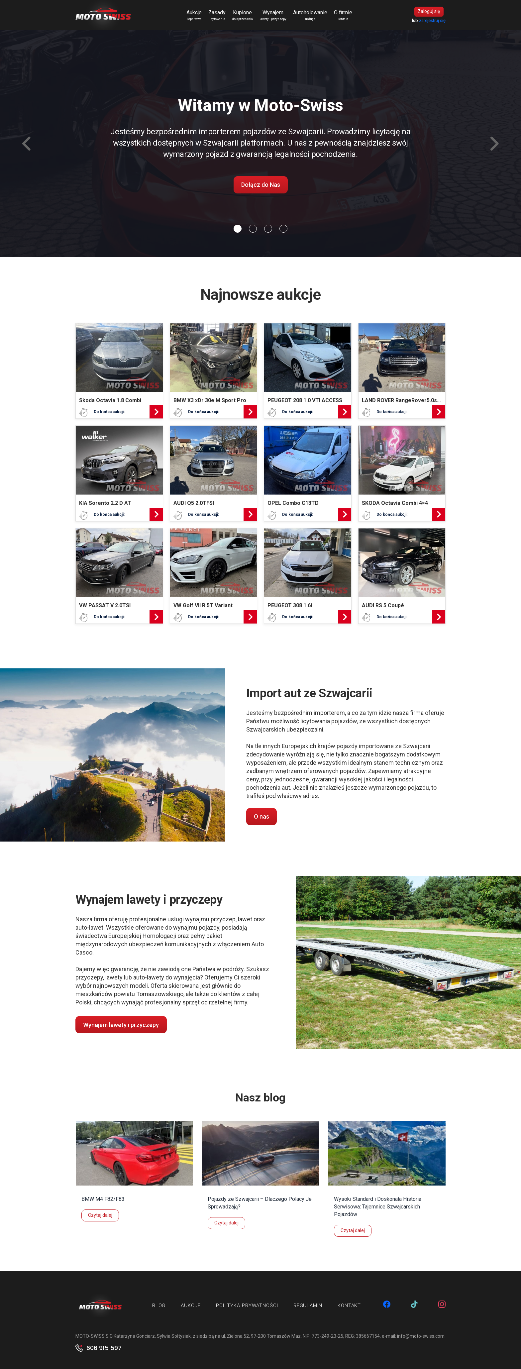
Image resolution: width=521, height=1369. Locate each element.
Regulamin (307, 1306)
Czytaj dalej (100, 1215)
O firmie (343, 15)
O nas (261, 816)
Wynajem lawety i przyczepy (121, 1024)
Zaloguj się (429, 11)
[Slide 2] (268, 229)
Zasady (217, 15)
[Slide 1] (253, 229)
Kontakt (349, 1306)
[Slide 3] (283, 229)
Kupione (242, 15)
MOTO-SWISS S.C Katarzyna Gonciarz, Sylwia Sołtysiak (133, 1336)
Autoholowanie (310, 15)
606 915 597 (104, 1348)
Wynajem (273, 15)
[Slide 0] (238, 229)
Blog (159, 1306)
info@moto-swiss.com (421, 1336)
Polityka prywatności (247, 1306)
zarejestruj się (432, 20)
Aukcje (194, 15)
